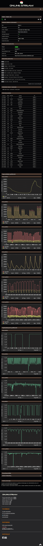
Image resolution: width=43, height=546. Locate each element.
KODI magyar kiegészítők (7, 525)
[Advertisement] (21, 13)
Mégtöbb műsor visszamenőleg (34, 83)
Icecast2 (16, 49)
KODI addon (5, 515)
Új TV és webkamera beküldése (8, 513)
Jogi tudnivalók (5, 517)
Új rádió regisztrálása (6, 511)
